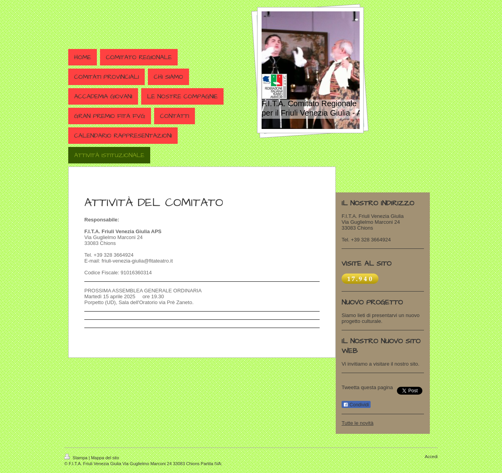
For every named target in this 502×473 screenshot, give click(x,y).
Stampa (76, 457)
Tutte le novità (357, 423)
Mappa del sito (105, 457)
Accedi (431, 456)
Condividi (356, 405)
